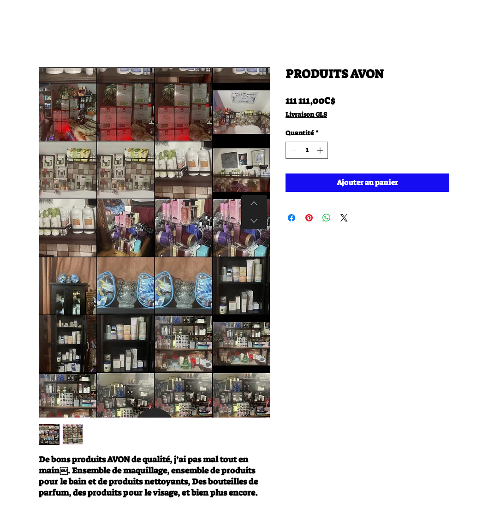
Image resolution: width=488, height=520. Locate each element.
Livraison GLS (306, 114)
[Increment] (321, 150)
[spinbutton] (306, 150)
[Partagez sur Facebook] (291, 217)
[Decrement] (292, 150)
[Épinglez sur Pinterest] (309, 217)
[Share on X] (344, 217)
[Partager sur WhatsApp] (326, 217)
